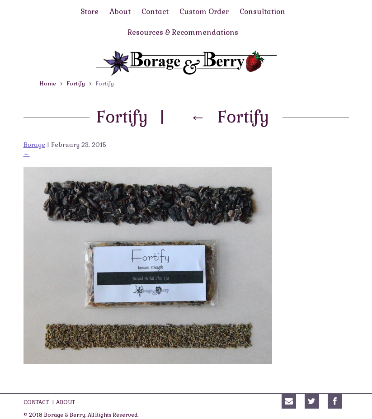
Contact (155, 11)
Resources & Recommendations (182, 32)
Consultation (262, 11)
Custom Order (204, 11)
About (120, 11)
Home (47, 83)
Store (89, 11)
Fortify (76, 83)
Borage (34, 145)
